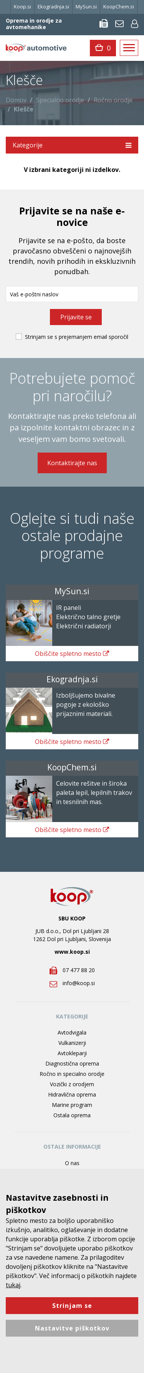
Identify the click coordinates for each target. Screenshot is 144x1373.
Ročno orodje (113, 100)
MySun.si (86, 6)
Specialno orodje (60, 100)
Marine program (72, 1104)
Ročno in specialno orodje (72, 1073)
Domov (16, 100)
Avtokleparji (72, 1053)
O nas (72, 1163)
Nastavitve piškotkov (72, 1328)
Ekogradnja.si (53, 6)
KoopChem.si (118, 6)
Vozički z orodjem (72, 1084)
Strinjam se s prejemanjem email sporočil (76, 336)
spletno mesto (72, 653)
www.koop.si (72, 951)
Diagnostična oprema (72, 1063)
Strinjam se (72, 1305)
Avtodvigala (72, 1032)
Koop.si (22, 6)
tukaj (13, 1285)
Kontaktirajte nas (72, 463)
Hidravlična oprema (72, 1094)
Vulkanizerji (72, 1042)
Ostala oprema (72, 1115)
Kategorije (72, 145)
